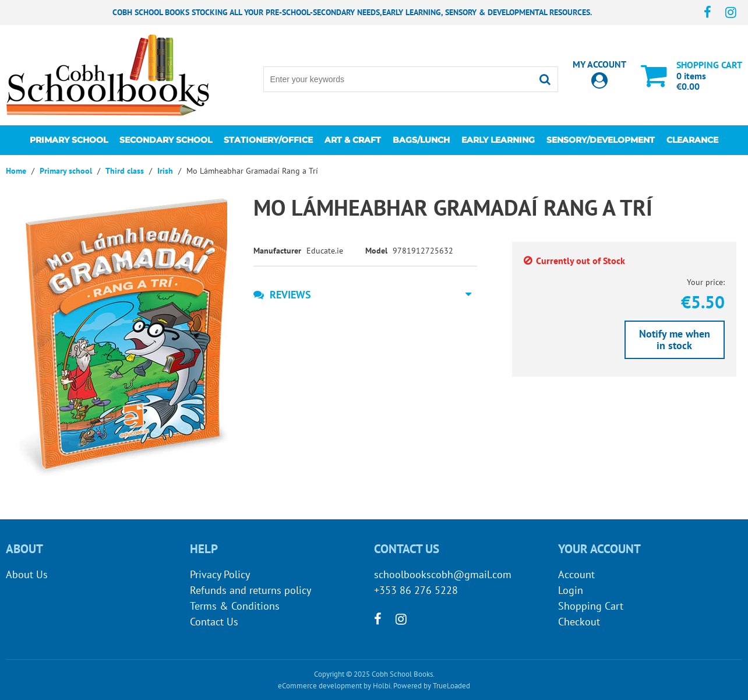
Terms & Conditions (235, 606)
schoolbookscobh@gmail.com (442, 574)
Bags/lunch (421, 140)
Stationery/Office (268, 140)
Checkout (579, 621)
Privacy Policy (220, 574)
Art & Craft (352, 140)
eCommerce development (320, 686)
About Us (27, 574)
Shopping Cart (590, 606)
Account (576, 574)
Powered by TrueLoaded (431, 686)
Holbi (381, 686)
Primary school (69, 140)
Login (570, 590)
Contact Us (214, 621)
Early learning (498, 140)
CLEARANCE (692, 140)
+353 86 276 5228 (416, 590)
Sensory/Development (600, 140)
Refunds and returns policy (250, 590)
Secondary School (165, 140)
